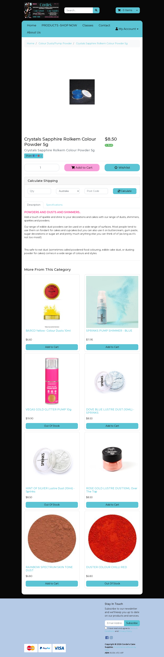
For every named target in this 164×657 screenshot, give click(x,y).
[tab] (33, 205)
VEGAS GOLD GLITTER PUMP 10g (48, 409)
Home (31, 25)
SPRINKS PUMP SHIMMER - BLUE (109, 330)
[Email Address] (114, 623)
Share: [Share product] (33, 155)
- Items (125, 10)
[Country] (68, 191)
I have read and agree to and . (121, 629)
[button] (127, 29)
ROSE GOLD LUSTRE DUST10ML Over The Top (111, 490)
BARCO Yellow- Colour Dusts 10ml (48, 330)
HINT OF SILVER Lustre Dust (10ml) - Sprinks (50, 490)
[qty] (39, 191)
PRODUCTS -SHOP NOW (59, 25)
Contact (104, 25)
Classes (87, 25)
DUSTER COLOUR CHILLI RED (106, 567)
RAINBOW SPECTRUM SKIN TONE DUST (49, 569)
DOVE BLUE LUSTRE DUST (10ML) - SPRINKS (110, 411)
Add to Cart (81, 167)
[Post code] (96, 191)
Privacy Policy (125, 631)
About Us (34, 32)
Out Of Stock (52, 425)
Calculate (125, 191)
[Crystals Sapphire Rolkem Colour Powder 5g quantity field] (41, 167)
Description (33, 204)
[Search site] (96, 10)
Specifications (54, 204)
